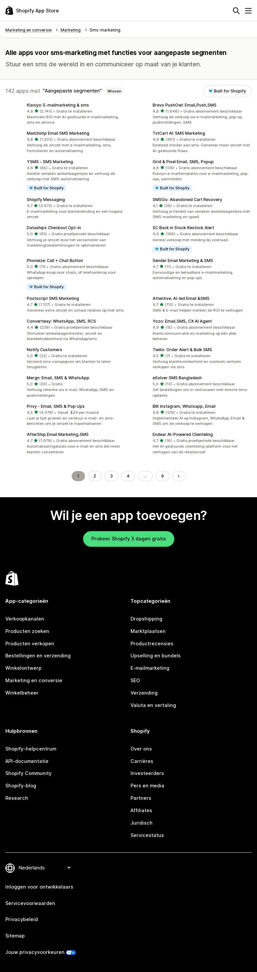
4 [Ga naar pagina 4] (128, 475)
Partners (141, 798)
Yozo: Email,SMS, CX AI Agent (182, 321)
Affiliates (141, 810)
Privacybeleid (21, 919)
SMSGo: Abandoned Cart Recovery (187, 199)
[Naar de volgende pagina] (178, 476)
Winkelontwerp (23, 668)
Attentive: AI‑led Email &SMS (181, 298)
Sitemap (15, 935)
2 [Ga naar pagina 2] (94, 475)
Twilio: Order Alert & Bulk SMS (182, 349)
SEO (135, 680)
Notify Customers (44, 349)
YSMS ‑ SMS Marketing (50, 161)
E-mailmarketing (150, 668)
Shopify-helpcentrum (30, 749)
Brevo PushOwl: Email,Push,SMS (185, 105)
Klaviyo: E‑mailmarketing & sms (58, 105)
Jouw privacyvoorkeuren (35, 952)
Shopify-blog (20, 785)
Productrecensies (152, 643)
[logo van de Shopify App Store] (32, 10)
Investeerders (147, 773)
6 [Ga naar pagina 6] (162, 475)
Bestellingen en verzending (38, 655)
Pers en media (147, 785)
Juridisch (142, 823)
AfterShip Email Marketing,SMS (58, 434)
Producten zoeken (27, 631)
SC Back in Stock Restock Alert (183, 227)
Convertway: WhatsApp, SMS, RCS (61, 321)
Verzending (144, 693)
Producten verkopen (29, 643)
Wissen (114, 91)
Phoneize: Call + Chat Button (55, 260)
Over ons (141, 749)
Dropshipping (146, 619)
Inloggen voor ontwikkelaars (39, 887)
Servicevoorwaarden (30, 903)
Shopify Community (28, 773)
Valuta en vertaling (153, 705)
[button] (65, 114)
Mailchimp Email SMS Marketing (58, 133)
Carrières (142, 761)
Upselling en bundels (156, 655)
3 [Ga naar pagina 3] (111, 475)
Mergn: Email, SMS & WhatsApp (58, 377)
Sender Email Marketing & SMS (183, 260)
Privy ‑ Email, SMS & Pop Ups (56, 406)
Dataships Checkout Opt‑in (54, 227)
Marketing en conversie (33, 680)
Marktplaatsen (148, 631)
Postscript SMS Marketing (53, 298)
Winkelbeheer (21, 693)
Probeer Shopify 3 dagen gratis (128, 538)
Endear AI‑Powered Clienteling (183, 434)
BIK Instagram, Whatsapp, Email (184, 406)
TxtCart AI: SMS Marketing (179, 133)
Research (16, 798)
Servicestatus (147, 835)
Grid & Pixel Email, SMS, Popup (183, 161)
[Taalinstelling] (44, 867)
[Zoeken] (236, 10)
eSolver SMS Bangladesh (177, 377)
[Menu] (248, 10)
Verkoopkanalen (24, 619)
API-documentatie (27, 761)
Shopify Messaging (46, 199)
